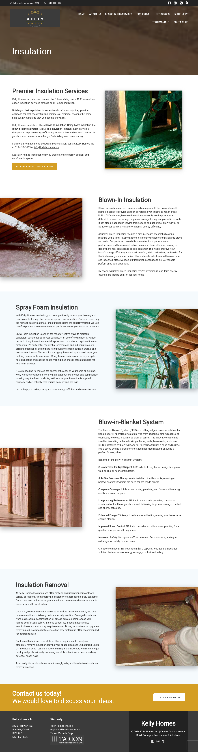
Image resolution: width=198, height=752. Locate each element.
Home (81, 14)
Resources (163, 14)
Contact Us (181, 22)
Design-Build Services (119, 14)
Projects (143, 14)
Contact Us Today (169, 697)
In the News (181, 14)
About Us (95, 14)
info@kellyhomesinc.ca (46, 147)
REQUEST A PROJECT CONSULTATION (34, 166)
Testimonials (160, 22)
